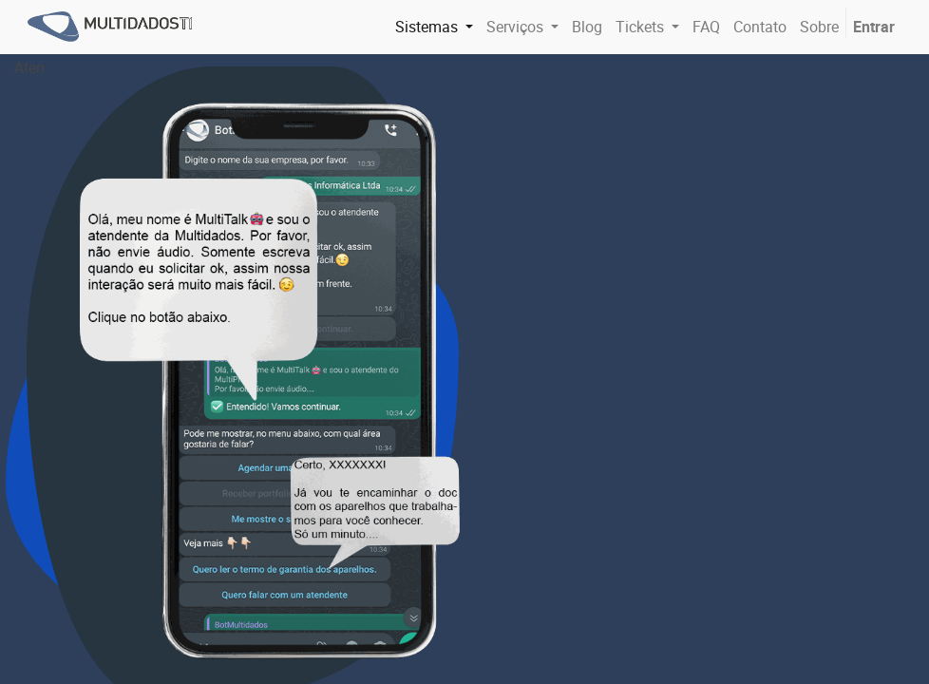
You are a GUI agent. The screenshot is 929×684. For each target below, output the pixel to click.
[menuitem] (587, 27)
